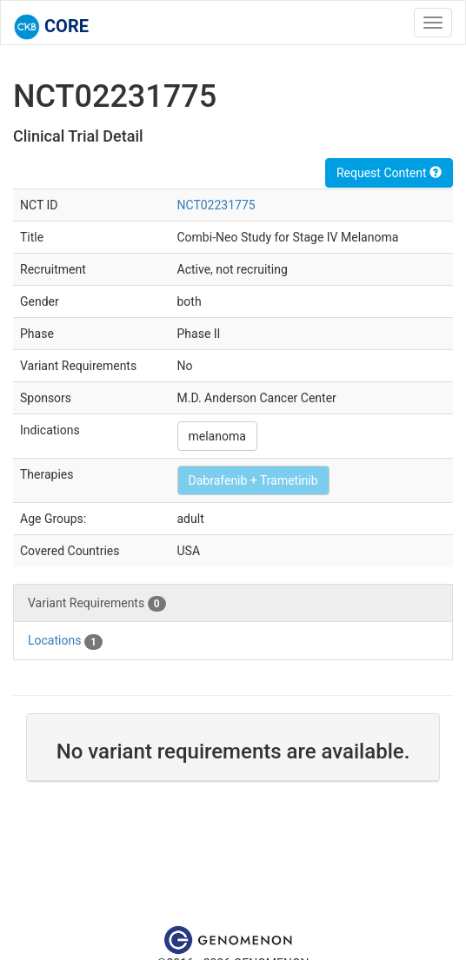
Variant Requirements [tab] (97, 604)
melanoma (217, 436)
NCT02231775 (216, 205)
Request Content (389, 173)
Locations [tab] (65, 641)
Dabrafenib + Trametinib (253, 480)
